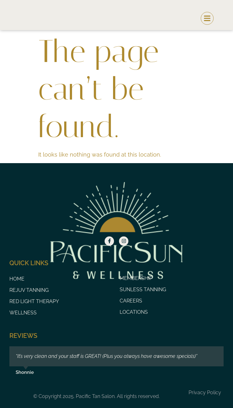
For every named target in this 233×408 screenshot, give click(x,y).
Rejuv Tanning (29, 290)
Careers (131, 301)
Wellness (23, 313)
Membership (136, 278)
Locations (134, 312)
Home (16, 279)
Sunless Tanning (143, 289)
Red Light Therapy (34, 301)
